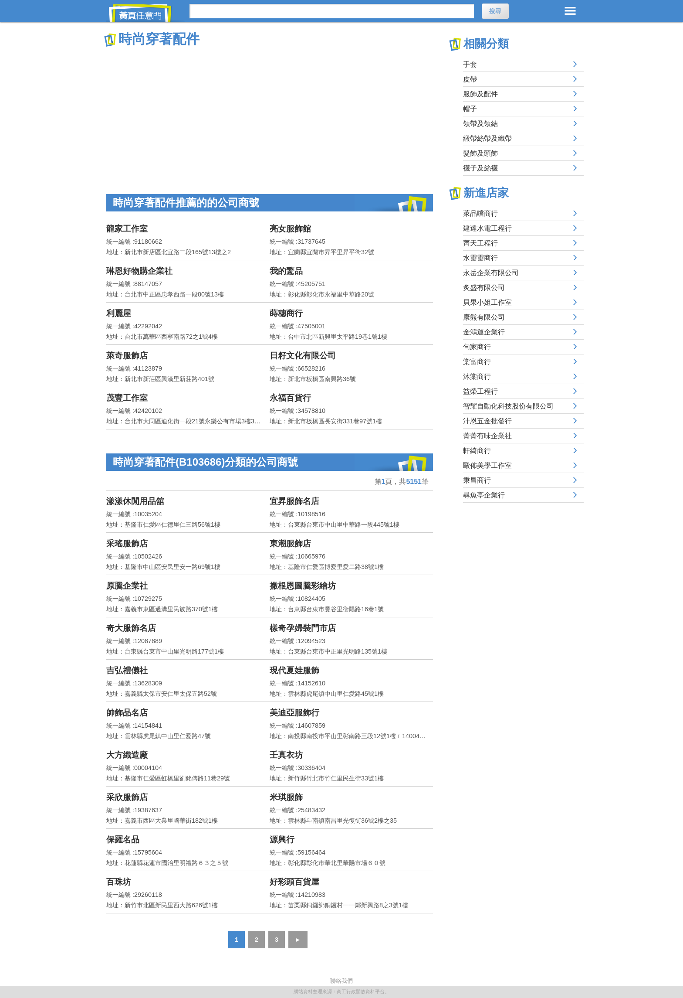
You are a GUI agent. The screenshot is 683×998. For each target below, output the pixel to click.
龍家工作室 (127, 228)
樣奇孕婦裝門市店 (303, 628)
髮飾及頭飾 (480, 153)
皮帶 (470, 79)
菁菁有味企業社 (487, 435)
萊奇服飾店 (127, 355)
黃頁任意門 (145, 13)
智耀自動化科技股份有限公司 (508, 406)
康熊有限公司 (484, 317)
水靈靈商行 (480, 258)
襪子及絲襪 (480, 168)
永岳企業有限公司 (491, 272)
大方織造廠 (127, 755)
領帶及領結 (480, 123)
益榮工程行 (480, 391)
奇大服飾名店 (131, 628)
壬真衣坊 (286, 755)
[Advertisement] (269, 113)
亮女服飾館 (290, 228)
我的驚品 (286, 271)
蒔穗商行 (286, 313)
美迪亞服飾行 (294, 712)
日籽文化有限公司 (303, 355)
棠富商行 (477, 361)
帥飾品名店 (127, 712)
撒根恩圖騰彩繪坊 (303, 585)
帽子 (470, 108)
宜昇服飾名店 (294, 501)
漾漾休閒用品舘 (135, 501)
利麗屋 (118, 313)
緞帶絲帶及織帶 (487, 138)
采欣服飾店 (127, 797)
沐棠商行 (477, 376)
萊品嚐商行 (480, 213)
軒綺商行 (477, 450)
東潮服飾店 (290, 543)
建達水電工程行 (487, 228)
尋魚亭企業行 (484, 495)
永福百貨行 (290, 397)
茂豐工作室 (127, 397)
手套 (470, 64)
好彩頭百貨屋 (294, 881)
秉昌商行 (477, 480)
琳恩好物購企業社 (139, 271)
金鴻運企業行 (484, 332)
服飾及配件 (480, 94)
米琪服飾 (286, 797)
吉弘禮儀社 (127, 670)
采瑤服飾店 (127, 543)
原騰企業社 (127, 585)
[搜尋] (331, 11)
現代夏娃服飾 (294, 670)
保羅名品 (122, 839)
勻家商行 (477, 347)
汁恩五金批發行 (487, 421)
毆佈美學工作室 (487, 465)
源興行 (282, 839)
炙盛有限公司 (484, 287)
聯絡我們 (341, 981)
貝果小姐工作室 (487, 302)
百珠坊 (118, 881)
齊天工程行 (480, 243)
